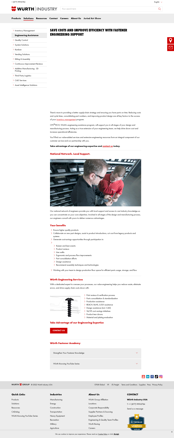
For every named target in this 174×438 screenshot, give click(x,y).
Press (149, 385)
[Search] (159, 9)
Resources (41, 18)
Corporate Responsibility (99, 408)
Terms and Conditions (129, 385)
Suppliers (142, 385)
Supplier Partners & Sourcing (101, 412)
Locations (92, 404)
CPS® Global (99, 385)
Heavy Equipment (57, 416)
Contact (53, 18)
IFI (108, 385)
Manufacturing (56, 400)
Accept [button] (116, 434)
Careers (64, 18)
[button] (172, 432)
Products (16, 18)
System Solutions (20, 45)
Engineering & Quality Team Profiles (103, 420)
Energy (53, 404)
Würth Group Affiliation (98, 400)
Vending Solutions (21, 54)
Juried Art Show (92, 18)
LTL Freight (115, 385)
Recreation (54, 420)
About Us (76, 18)
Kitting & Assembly (21, 59)
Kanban (17, 49)
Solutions (28, 18)
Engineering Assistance (26, 35)
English (156, 2)
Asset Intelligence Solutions (24, 85)
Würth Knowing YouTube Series (25, 416)
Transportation (56, 412)
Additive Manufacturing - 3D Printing (25, 69)
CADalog (16, 412)
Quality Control (20, 40)
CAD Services (19, 80)
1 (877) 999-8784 (18, 2)
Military (53, 424)
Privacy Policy (157, 385)
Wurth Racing (94, 424)
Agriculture (54, 428)
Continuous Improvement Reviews (27, 64)
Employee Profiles (96, 416)
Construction (55, 408)
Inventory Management (23, 30)
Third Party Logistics (21, 76)
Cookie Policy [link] (103, 434)
